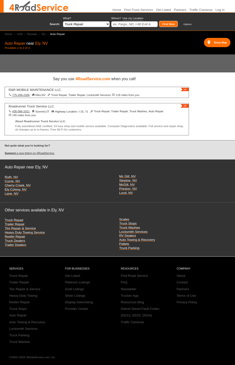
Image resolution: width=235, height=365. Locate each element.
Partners (180, 10)
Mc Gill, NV (127, 176)
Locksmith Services (133, 232)
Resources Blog (132, 302)
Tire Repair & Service (20, 228)
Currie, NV (12, 181)
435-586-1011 (21, 111)
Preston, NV (128, 189)
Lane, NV (11, 193)
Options (187, 24)
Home (8, 34)
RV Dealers (127, 235)
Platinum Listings (77, 282)
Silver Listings (75, 295)
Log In (220, 10)
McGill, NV (127, 184)
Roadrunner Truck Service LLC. (32, 106)
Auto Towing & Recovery (137, 240)
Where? (127, 18)
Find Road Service (134, 276)
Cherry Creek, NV (18, 185)
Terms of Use (186, 295)
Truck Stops (128, 223)
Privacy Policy (187, 302)
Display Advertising (79, 302)
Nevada (32, 34)
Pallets (124, 244)
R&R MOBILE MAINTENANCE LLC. (35, 90)
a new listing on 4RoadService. (30, 153)
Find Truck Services (138, 10)
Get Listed (163, 10)
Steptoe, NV (128, 180)
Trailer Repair (14, 224)
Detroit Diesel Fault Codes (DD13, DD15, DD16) (140, 312)
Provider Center (76, 309)
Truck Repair (14, 220)
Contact (182, 282)
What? (67, 18)
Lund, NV (126, 193)
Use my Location (132, 18)
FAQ (124, 282)
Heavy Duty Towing (23, 295)
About (181, 276)
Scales (124, 219)
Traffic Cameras (201, 10)
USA (20, 34)
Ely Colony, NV (15, 189)
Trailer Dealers (15, 245)
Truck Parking (129, 248)
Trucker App (129, 295)
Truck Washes (129, 227)
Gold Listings (74, 289)
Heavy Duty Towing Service (25, 232)
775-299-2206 (21, 95)
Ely (44, 34)
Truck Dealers (15, 241)
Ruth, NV (11, 177)
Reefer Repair (15, 236)
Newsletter (128, 289)
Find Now (168, 24)
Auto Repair (18, 315)
